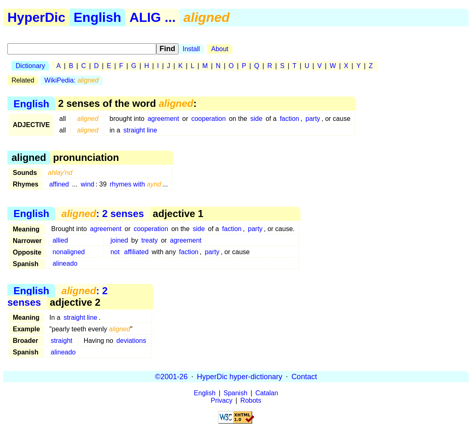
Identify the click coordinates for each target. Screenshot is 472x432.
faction (289, 118)
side (256, 118)
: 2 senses (102, 213)
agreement (163, 118)
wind (87, 184)
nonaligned (68, 251)
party (312, 118)
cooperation (208, 118)
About (219, 48)
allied (60, 240)
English (98, 17)
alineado (64, 263)
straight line (140, 130)
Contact (304, 376)
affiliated (136, 251)
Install (191, 48)
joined (119, 240)
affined (59, 184)
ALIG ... (152, 17)
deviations (131, 340)
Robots (250, 400)
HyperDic (36, 17)
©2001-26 (171, 376)
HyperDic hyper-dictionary (239, 376)
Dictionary (30, 65)
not (115, 251)
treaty (149, 240)
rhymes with (135, 184)
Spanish (235, 393)
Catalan (267, 393)
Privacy (221, 400)
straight (61, 340)
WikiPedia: (72, 80)
